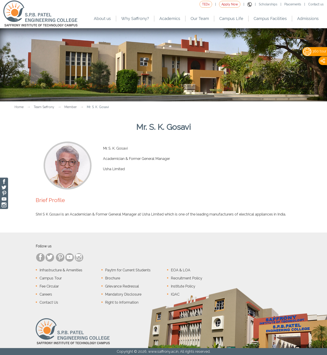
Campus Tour (51, 278)
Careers (46, 294)
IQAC (175, 294)
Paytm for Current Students (128, 270)
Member (70, 107)
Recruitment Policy (186, 278)
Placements (292, 4)
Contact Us (49, 302)
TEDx (206, 4)
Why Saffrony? (135, 18)
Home (19, 107)
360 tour (314, 51)
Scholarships (268, 4)
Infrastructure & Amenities (61, 270)
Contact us (316, 4)
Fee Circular (49, 286)
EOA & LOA (180, 270)
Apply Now (230, 4)
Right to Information (121, 302)
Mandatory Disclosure (123, 294)
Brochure (112, 278)
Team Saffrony (44, 107)
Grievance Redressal (122, 286)
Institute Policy (183, 286)
